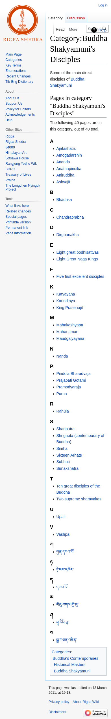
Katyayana (65, 294)
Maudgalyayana (70, 338)
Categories (61, 652)
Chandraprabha (70, 217)
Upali (60, 516)
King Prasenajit (69, 307)
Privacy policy (59, 702)
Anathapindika (68, 168)
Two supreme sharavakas (78, 499)
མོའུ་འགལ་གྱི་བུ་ (67, 604)
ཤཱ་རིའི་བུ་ (62, 622)
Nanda (62, 356)
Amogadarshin (69, 155)
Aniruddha (65, 175)
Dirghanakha (67, 234)
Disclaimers (57, 712)
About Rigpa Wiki (86, 702)
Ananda (63, 162)
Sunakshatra (67, 468)
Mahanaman (67, 331)
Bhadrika (64, 199)
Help (102, 30)
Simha (62, 448)
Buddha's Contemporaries (75, 658)
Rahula (62, 411)
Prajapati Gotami (71, 380)
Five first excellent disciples (80, 276)
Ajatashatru (66, 148)
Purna (61, 393)
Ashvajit (63, 182)
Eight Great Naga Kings (77, 259)
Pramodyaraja (68, 387)
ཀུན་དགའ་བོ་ (65, 551)
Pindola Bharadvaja (73, 373)
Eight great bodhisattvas (77, 252)
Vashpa (62, 534)
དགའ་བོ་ (62, 587)
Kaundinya (65, 301)
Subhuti (62, 461)
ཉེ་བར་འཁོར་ (65, 569)
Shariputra (65, 429)
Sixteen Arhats (69, 455)
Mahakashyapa (69, 325)
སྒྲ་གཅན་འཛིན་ (66, 640)
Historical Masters (69, 664)
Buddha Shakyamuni (72, 671)
